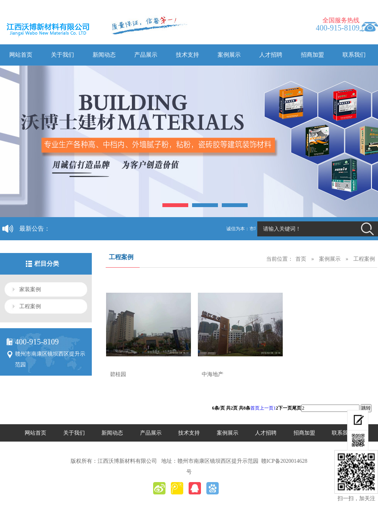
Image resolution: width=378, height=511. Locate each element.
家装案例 (30, 289)
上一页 (266, 408)
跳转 (366, 408)
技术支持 (187, 55)
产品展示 (145, 55)
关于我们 (62, 55)
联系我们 (354, 55)
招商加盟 (312, 55)
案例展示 (229, 55)
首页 (300, 259)
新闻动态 (104, 55)
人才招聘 (270, 55)
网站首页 (20, 55)
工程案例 (30, 306)
